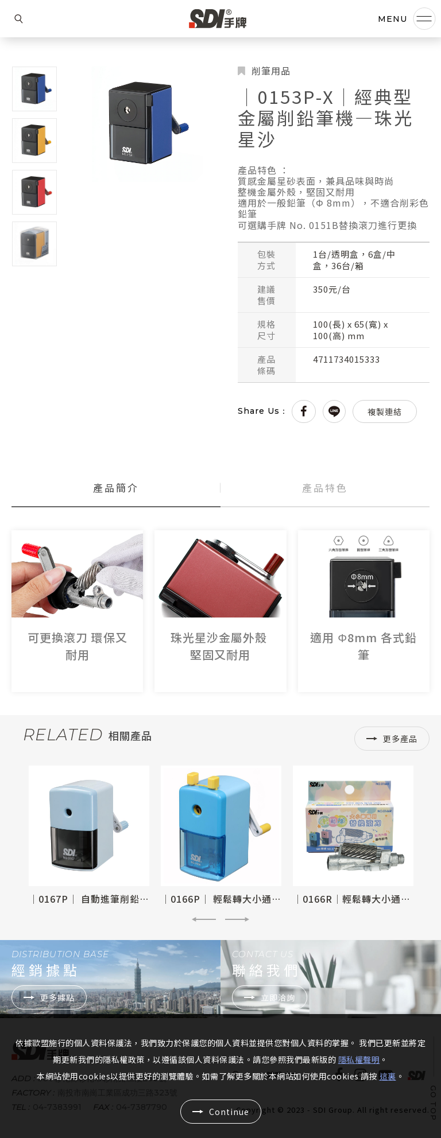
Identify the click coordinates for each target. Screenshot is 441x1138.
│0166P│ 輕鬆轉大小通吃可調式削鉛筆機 (255, 899)
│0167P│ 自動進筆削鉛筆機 (94, 899)
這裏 (388, 1076)
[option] (89, 835)
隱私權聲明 (359, 1059)
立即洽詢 (278, 997)
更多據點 (57, 997)
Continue (229, 1111)
